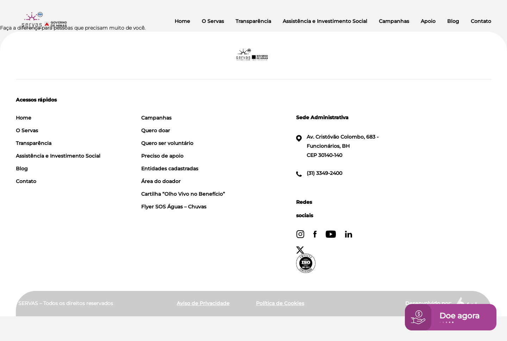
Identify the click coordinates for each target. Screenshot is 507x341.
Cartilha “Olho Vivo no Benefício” (183, 194)
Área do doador (161, 181)
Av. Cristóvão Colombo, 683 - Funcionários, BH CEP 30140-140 (337, 146)
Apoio (428, 21)
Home (182, 21)
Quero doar (155, 130)
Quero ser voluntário (167, 143)
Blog (453, 21)
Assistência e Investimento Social (325, 21)
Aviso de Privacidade (203, 303)
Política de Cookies (280, 303)
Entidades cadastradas (169, 168)
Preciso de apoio (162, 156)
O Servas (213, 21)
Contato (481, 21)
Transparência (253, 21)
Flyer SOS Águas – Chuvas (173, 206)
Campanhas (394, 21)
